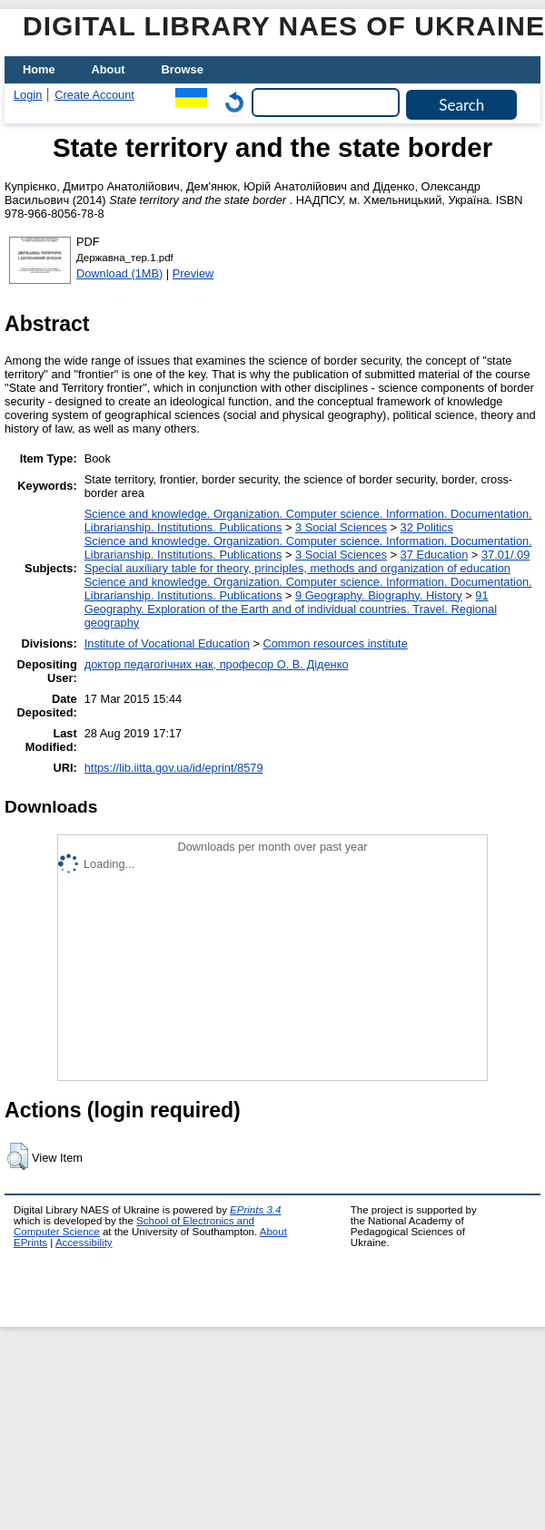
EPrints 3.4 (255, 1209)
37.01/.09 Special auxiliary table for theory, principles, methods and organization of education (307, 561)
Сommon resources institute (335, 643)
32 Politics (427, 527)
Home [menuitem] (39, 69)
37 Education (435, 554)
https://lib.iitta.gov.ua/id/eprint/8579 (173, 768)
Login (28, 95)
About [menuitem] (108, 69)
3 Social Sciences (341, 527)
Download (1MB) (119, 273)
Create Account (94, 95)
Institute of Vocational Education (167, 643)
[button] (17, 1156)
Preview (193, 273)
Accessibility (84, 1242)
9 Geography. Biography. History (378, 595)
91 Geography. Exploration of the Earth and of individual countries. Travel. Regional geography (290, 609)
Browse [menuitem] (182, 69)
